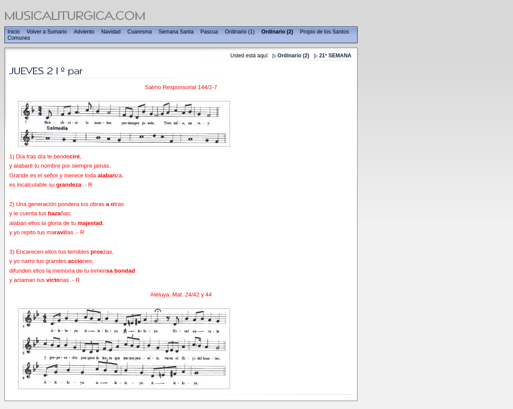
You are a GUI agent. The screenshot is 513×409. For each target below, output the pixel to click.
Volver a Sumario (46, 32)
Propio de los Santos (324, 32)
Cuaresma (140, 32)
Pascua (209, 32)
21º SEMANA (335, 56)
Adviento (84, 32)
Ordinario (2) (277, 32)
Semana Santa (175, 32)
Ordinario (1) (239, 32)
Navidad (111, 32)
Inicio (14, 32)
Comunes (19, 38)
